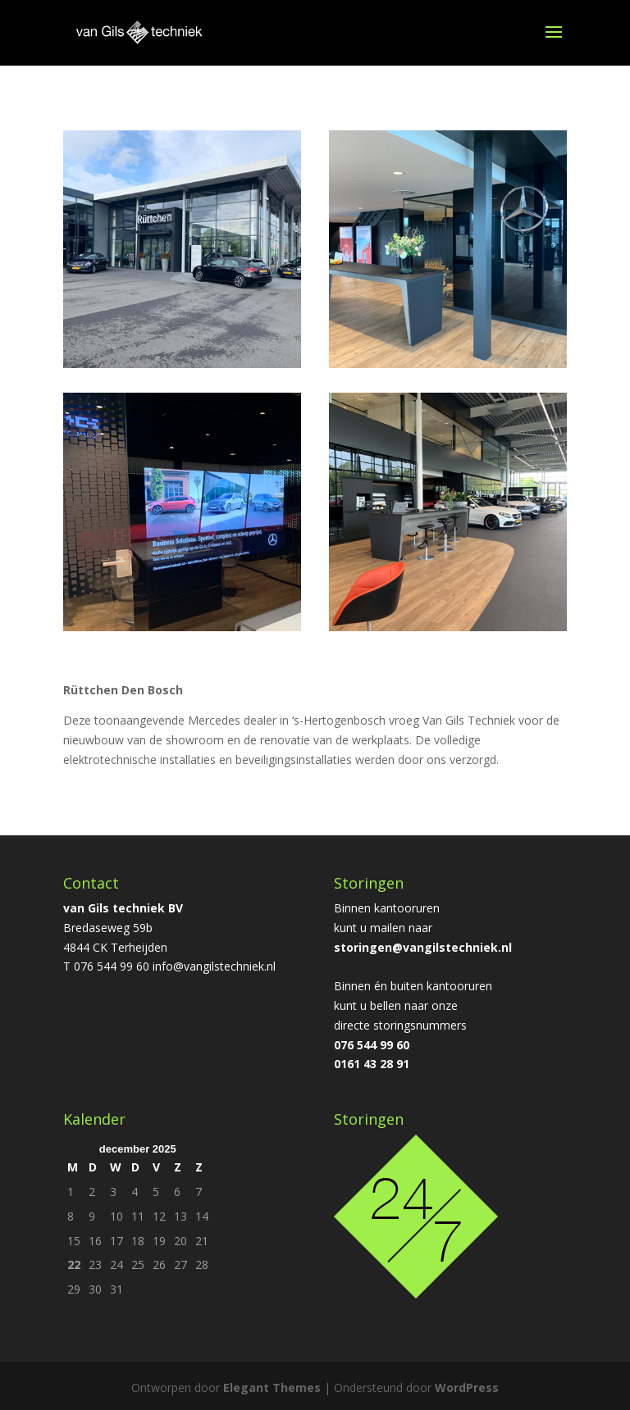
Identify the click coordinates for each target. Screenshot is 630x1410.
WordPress (467, 1387)
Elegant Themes (272, 1387)
